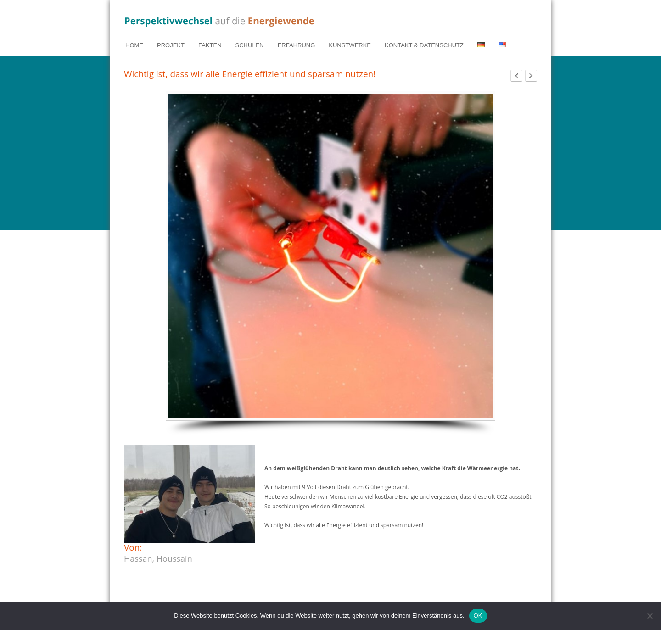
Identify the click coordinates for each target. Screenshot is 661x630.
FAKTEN (210, 45)
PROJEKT (171, 45)
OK (478, 615)
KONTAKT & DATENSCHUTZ (424, 45)
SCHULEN (249, 45)
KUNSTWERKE (350, 45)
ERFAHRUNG (296, 45)
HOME (134, 45)
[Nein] (649, 615)
